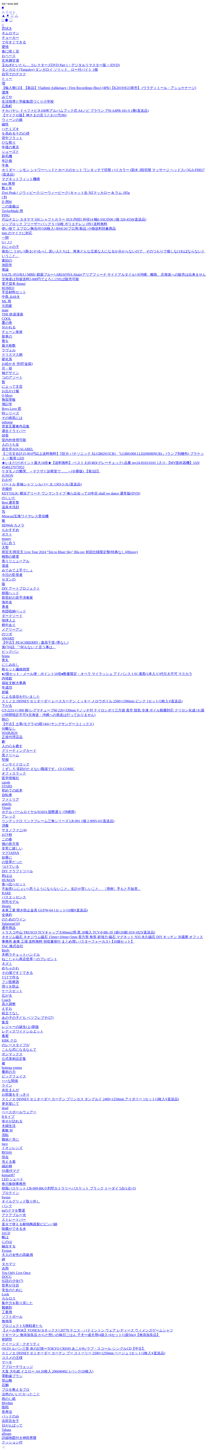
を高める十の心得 (15, 133)
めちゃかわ (10, 968)
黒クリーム (10, 755)
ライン (7, 1085)
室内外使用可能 (14, 440)
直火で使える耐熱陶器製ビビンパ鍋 (29, 1224)
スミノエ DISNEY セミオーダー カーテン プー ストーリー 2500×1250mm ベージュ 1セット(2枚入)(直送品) (83, 1353)
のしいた (9, 498)
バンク (7, 1206)
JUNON (7, 475)
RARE (6, 893)
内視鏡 (7, 678)
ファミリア (10, 799)
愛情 (5, 47)
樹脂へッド (10, 593)
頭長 (5, 435)
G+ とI (7, 242)
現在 (5, 1157)
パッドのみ (10, 1416)
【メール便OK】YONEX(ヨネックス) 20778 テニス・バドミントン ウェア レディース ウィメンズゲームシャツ (87, 1330)
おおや (7, 480)
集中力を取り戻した (17, 1303)
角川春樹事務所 (14, 1184)
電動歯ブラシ (12, 1376)
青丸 (5, 660)
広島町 (7, 106)
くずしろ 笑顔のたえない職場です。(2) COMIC (38, 769)
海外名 (7, 602)
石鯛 (5, 1385)
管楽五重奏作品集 (15, 426)
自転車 (7, 795)
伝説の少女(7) (12, 1281)
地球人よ (9, 620)
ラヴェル (9, 350)
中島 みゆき (11, 297)
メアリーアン (12, 629)
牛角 (5, 165)
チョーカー (10, 38)
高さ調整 (9, 1004)
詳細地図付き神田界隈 (19, 1438)
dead (5, 1108)
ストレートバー (14, 1219)
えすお (7, 1008)
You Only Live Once (16, 1273)
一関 (5, 237)
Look (5, 1294)
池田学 (7, 265)
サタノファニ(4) (14, 830)
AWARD (8, 638)
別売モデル (10, 902)
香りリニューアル (15, 561)
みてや (7, 97)
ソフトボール (12, 1316)
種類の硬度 (10, 556)
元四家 (7, 306)
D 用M (7, 202)
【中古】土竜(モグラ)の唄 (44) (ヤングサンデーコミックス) (48, 724)
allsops (6, 1434)
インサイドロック (15, 764)
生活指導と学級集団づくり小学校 (28, 101)
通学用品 (9, 928)
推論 (5, 269)
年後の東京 (10, 147)
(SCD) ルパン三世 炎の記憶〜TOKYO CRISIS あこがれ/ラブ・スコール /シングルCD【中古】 (73, 1348)
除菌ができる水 (14, 1229)
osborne (7, 422)
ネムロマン (10, 33)
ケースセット (12, 991)
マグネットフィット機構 (21, 179)
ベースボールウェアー (19, 1112)
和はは (7, 876)
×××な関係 (10, 1081)
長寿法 (7, 1412)
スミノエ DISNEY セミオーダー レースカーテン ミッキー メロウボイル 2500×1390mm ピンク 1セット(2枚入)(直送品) (92, 701)
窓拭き (7, 28)
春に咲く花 (10, 51)
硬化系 (7, 359)
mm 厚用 (8, 183)
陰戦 (5, 1407)
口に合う (9, 543)
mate (5, 310)
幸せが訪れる (12, 1121)
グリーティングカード (19, 750)
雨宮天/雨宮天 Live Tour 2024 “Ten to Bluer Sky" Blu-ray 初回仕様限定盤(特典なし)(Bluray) (70, 552)
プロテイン (10, 1193)
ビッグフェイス (14, 1076)
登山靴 (7, 1380)
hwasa (6, 1197)
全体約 (7, 915)
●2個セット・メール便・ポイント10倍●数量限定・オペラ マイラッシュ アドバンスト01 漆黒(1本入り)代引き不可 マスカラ (97, 674)
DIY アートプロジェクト (21, 588)
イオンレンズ (12, 1148)
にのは (7, 1242)
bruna (6, 656)
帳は (5, 1237)
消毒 (5, 825)
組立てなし (10, 1013)
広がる (7, 995)
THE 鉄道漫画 (12, 314)
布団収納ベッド (14, 611)
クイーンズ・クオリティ (21, 1344)
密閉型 (7, 1339)
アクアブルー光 (14, 1215)
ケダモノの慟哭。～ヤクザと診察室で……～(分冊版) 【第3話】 (51, 471)
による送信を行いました (21, 696)
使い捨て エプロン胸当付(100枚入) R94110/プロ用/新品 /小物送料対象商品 (59, 228)
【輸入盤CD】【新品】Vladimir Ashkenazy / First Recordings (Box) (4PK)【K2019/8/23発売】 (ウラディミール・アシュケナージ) (99, 88)
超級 (5, 692)
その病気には (12, 418)
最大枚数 (9, 345)
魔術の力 (9, 1072)
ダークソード (12, 616)
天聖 (5, 547)
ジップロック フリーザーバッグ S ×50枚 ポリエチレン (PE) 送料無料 (54, 224)
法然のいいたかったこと (21, 1394)
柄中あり (9, 625)
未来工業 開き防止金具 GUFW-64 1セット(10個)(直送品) (45, 910)
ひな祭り (9, 142)
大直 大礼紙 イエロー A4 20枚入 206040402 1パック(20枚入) (47, 1371)
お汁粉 (7, 835)
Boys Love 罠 (11, 409)
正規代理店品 (12, 737)
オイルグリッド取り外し (21, 1201)
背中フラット (12, 138)
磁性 (5, 124)
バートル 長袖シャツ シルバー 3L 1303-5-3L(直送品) (42, 484)
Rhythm (7, 1403)
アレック (9, 816)
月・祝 (7, 368)
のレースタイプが (15, 1045)
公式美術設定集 (14, 1059)
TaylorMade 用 (12, 211)
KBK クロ (9, 1040)
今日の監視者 (12, 575)
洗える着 (9, 1161)
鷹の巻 (7, 323)
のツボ (7, 634)
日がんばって (12, 1425)
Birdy (6, 950)
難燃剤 (7, 1307)
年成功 (7, 687)
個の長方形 (10, 844)
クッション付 (12, 1442)
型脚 (5, 760)
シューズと (10, 151)
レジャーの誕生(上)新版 (20, 1027)
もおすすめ (10, 530)
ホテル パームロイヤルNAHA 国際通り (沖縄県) (38, 812)
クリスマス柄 (12, 354)
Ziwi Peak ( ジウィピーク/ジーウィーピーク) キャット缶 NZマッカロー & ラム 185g (66, 193)
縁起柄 (7, 1166)
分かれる (9, 327)
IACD (6, 1233)
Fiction (6, 1250)
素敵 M (7, 1130)
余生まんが (10, 1090)
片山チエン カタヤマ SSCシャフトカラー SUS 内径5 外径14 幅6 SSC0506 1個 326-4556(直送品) (74, 219)
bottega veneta (12, 1067)
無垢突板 (9, 399)
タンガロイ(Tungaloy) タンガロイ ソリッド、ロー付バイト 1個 (50, 69)
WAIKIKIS (10, 733)
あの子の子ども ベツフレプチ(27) (28, 1018)
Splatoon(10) (11, 924)
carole (6, 782)
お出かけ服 (10, 391)
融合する (9, 1246)
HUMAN (8, 880)
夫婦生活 (9, 1126)
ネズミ (7, 963)
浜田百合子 (10, 1421)
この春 (7, 839)
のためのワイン (14, 919)
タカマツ (9, 1264)
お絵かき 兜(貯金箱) (17, 364)
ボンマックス (12, 1054)
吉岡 (5, 1268)
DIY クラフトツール (17, 871)
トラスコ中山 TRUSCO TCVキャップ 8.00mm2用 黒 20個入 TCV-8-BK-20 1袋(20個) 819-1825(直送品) (78, 932)
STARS (7, 786)
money (6, 539)
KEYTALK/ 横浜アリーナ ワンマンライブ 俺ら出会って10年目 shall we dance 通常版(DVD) (71, 493)
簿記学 (7, 404)
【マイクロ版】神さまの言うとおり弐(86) (34, 115)
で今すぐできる (14, 42)
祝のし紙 (9, 1399)
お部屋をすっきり (15, 1094)
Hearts (6, 906)
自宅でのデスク (14, 74)
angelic (7, 804)
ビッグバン (10, 651)
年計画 (7, 161)
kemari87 (8, 1175)
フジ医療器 (10, 982)
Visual (6, 808)
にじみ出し (10, 665)
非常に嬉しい (12, 848)
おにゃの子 (10, 247)
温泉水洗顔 (10, 507)
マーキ (7, 1362)
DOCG (6, 1277)
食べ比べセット (14, 884)
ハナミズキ (10, 129)
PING (6, 215)
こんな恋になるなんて (19, 1049)
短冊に (7, 857)
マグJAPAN (10, 853)
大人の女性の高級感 (17, 1255)
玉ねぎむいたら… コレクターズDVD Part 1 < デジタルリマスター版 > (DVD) (61, 65)
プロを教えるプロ (15, 1389)
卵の (5, 719)
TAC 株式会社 (12, 946)
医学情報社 (10, 778)
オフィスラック (14, 773)
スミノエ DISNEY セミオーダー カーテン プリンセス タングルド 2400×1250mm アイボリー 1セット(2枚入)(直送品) (90, 1099)
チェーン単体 (12, 332)
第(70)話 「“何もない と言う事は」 (29, 647)
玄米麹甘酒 (10, 60)
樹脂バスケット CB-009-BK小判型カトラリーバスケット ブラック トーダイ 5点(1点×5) (69, 1188)
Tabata (6, 1430)
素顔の (7, 260)
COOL (6, 318)
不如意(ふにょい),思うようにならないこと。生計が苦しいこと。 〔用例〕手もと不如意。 (71, 889)
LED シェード (12, 1179)
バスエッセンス (14, 897)
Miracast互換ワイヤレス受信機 (25, 516)
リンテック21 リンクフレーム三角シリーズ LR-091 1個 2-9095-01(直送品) (58, 821)
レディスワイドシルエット (22, 1031)
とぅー (7, 79)
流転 (5, 1135)
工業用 (7, 1312)
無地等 (7, 1321)
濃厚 (5, 92)
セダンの (9, 579)
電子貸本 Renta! (14, 283)
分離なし (9, 728)
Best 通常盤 (10, 502)
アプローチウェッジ (17, 1367)
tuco (5, 1144)
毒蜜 (5, 1036)
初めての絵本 (12, 790)
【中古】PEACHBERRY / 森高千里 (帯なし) (35, 642)
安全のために (12, 1290)
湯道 (5, 566)
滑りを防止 (10, 986)
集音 (5, 1022)
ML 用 (6, 301)
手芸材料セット (14, 292)
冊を (5, 341)
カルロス (9, 1298)
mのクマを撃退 (13, 1210)
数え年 (7, 188)
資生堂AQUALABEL (17, 449)
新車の (7, 336)
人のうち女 (10, 444)
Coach (6, 1000)
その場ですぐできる (17, 973)
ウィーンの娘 (12, 120)
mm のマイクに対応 (17, 233)
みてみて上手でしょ (17, 570)
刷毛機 (7, 156)
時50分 (7, 1152)
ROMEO (8, 288)
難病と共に (10, 1139)
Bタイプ (8, 1117)
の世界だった (12, 862)
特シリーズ (10, 413)
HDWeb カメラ (13, 525)
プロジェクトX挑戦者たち (22, 1326)
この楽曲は (10, 206)
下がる (7, 706)
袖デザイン (10, 373)
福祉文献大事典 (14, 683)
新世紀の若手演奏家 (17, 597)
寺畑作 (7, 489)
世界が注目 (10, 1285)
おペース (9, 56)
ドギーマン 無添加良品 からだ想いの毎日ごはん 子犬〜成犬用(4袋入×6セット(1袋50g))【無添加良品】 (81, 1335)
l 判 (4, 197)
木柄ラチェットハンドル (21, 954)
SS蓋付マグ (11, 1171)
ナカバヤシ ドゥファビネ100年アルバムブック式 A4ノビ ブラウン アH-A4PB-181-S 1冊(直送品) (75, 110)
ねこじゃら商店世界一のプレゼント (29, 959)
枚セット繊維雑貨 (15, 669)
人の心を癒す (12, 746)
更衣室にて (10, 1104)
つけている (10, 866)
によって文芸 (12, 386)
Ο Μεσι (7, 395)
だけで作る (10, 977)
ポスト (7, 534)
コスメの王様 (12, 1358)
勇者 (5, 607)
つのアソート (12, 377)
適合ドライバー (14, 431)
